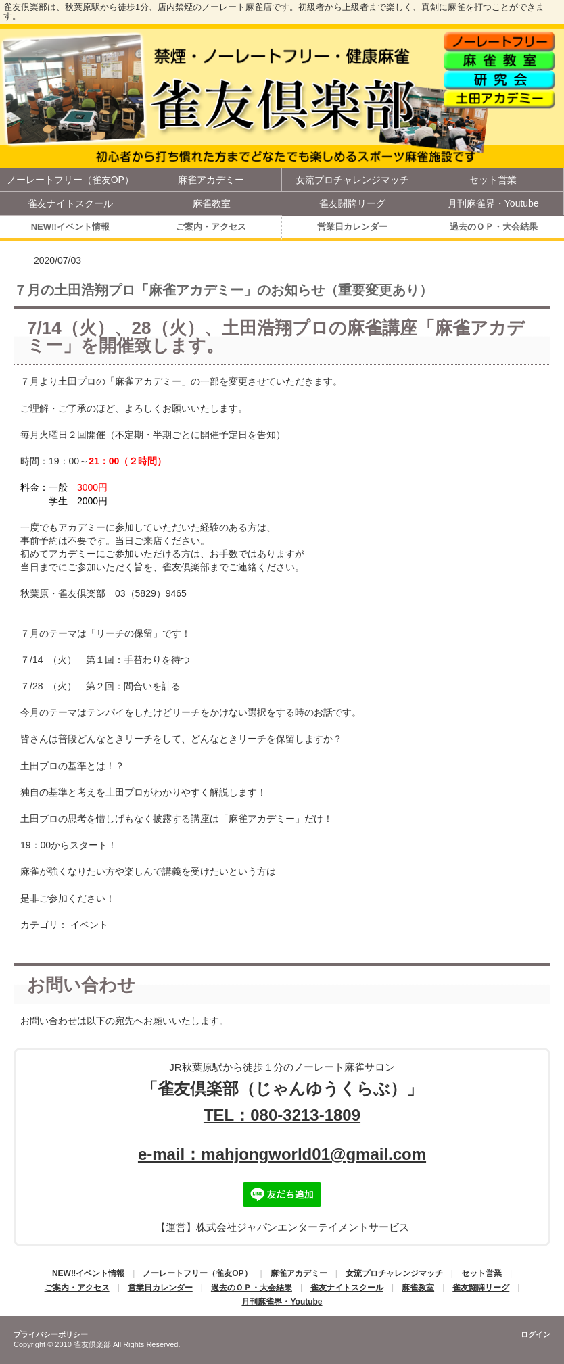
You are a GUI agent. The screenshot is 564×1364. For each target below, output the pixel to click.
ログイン (535, 1334)
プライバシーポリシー (51, 1334)
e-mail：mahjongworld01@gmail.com (282, 1154)
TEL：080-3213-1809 (282, 1115)
